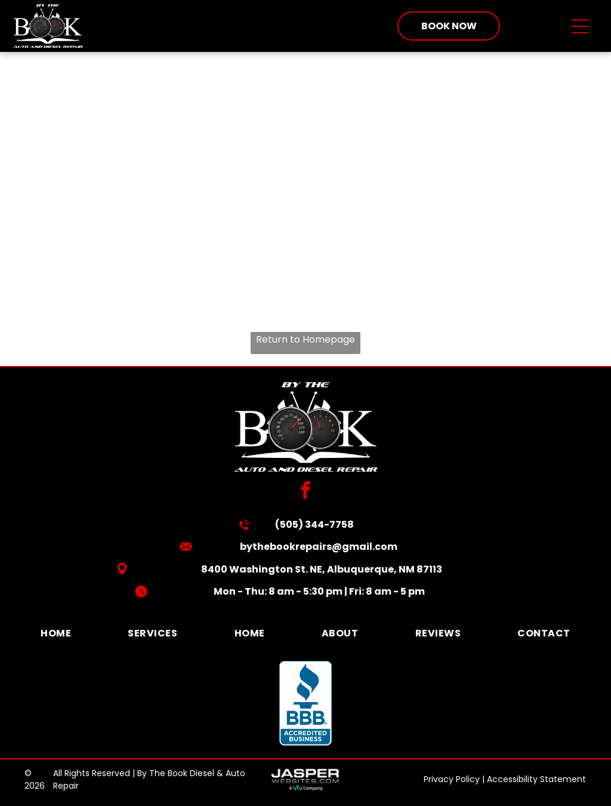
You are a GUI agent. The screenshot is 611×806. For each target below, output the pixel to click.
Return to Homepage (305, 339)
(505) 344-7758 (314, 524)
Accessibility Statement (536, 779)
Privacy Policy (452, 779)
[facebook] (305, 492)
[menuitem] (56, 633)
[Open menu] (580, 26)
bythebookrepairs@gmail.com (318, 546)
